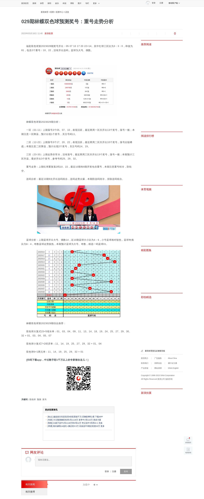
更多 (96, 3)
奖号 (44, 399)
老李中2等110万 (86, 420)
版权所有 (169, 379)
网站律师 (158, 368)
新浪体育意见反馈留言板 (155, 351)
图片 (79, 3)
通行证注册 (172, 363)
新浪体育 (44, 12)
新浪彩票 (49, 33)
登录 (107, 471)
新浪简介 (144, 358)
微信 (152, 33)
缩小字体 (117, 33)
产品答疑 (144, 368)
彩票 (52, 12)
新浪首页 (25, 3)
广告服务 (158, 358)
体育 (42, 3)
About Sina (172, 358)
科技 (64, 3)
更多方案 (97, 420)
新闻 (34, 3)
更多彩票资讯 (51, 410)
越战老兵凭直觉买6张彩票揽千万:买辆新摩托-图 (74, 417)
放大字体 (126, 33)
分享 (161, 33)
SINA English (173, 368)
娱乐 (57, 3)
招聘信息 (158, 363)
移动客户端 (174, 3)
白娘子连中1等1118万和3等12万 (67, 423)
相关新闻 (30, 484)
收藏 (135, 33)
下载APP (99, 417)
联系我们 (144, 363)
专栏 (87, 3)
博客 (72, 3)
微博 (143, 33)
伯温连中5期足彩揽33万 (89, 426)
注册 (161, 3)
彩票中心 (59, 12)
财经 (49, 3)
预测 (39, 399)
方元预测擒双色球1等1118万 (65, 420)
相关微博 (30, 491)
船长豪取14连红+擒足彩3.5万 (66, 426)
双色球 (32, 399)
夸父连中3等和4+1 (90, 423)
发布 (126, 471)
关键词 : (25, 399)
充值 (100, 423)
